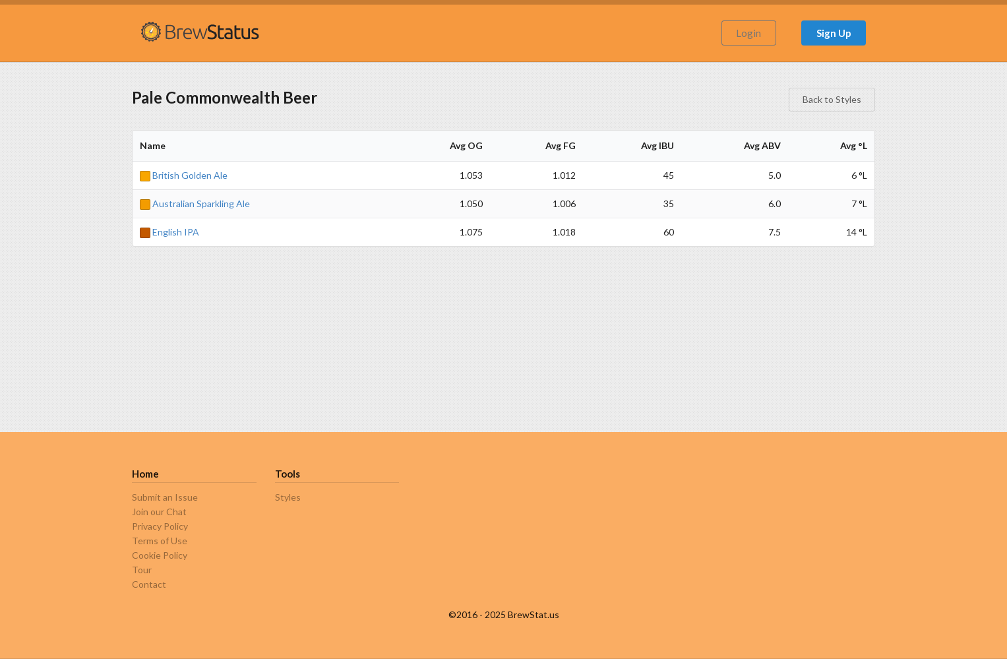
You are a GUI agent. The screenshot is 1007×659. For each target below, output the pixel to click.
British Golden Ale (184, 175)
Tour (142, 569)
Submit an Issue (165, 497)
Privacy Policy (160, 526)
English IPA (169, 231)
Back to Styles (832, 99)
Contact (149, 584)
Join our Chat (159, 511)
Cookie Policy (159, 555)
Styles (288, 497)
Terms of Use (159, 540)
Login (748, 33)
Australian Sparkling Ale (195, 203)
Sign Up (833, 33)
